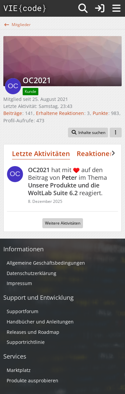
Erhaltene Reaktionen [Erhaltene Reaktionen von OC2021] (60, 113)
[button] (88, 133)
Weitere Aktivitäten (62, 223)
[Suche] (83, 8)
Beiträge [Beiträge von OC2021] (12, 113)
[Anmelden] (99, 8)
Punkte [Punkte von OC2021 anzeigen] (100, 113)
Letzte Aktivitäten (41, 153)
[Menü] (116, 8)
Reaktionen (95, 153)
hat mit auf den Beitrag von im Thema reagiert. (67, 181)
